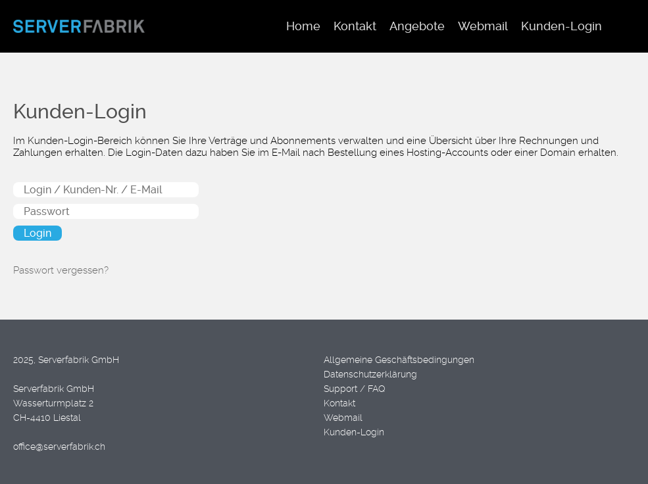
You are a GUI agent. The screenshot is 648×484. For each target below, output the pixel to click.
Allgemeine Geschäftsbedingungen (399, 359)
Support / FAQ (355, 388)
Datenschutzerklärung (370, 374)
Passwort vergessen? (61, 270)
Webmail (343, 417)
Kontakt (339, 403)
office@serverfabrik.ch (59, 446)
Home (303, 26)
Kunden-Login (354, 432)
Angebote (417, 26)
